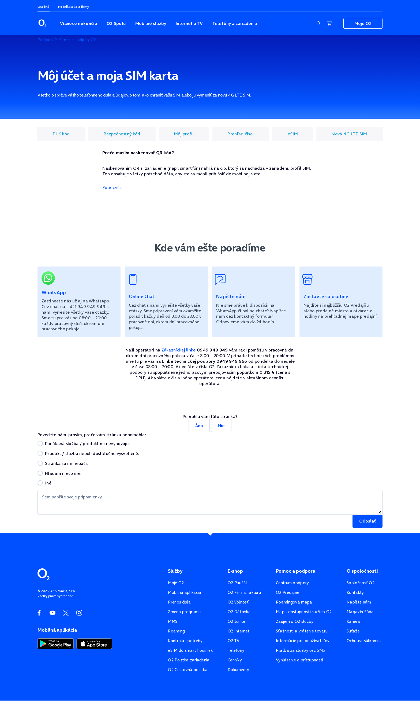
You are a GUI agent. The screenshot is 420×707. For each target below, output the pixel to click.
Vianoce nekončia (78, 23)
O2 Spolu (116, 23)
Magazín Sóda (360, 612)
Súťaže (353, 631)
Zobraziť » (112, 187)
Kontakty (355, 592)
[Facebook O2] (39, 612)
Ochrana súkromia (364, 640)
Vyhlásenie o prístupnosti (299, 660)
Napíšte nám (359, 602)
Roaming (176, 631)
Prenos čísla (179, 602)
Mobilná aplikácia (184, 592)
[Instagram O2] (79, 612)
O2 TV (234, 640)
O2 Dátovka (239, 612)
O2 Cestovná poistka (188, 669)
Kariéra (353, 621)
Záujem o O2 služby (294, 621)
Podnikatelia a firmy (73, 6)
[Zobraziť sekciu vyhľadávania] (318, 23)
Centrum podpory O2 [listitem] (77, 39)
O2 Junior (237, 621)
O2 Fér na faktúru (244, 592)
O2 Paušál (237, 583)
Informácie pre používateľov (302, 640)
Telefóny (236, 650)
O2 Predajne (287, 592)
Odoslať (367, 521)
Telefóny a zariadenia (234, 23)
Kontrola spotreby (185, 640)
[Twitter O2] (66, 612)
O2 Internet (238, 631)
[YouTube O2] (52, 612)
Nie (221, 425)
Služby (175, 571)
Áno (199, 425)
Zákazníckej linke (179, 350)
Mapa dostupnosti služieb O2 (304, 612)
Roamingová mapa (294, 602)
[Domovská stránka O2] (44, 574)
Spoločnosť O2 (360, 583)
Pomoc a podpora (295, 571)
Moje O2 (176, 583)
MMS (172, 621)
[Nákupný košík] (329, 23)
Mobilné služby (150, 23)
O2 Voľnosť (238, 602)
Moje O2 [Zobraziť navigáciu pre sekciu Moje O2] (363, 23)
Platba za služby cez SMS (300, 650)
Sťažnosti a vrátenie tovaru (302, 631)
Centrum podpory (292, 583)
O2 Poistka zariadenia (188, 660)
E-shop (235, 571)
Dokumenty (238, 669)
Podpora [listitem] (45, 39)
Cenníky (235, 660)
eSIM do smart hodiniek (190, 650)
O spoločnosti (362, 571)
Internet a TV (189, 23)
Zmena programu (184, 612)
